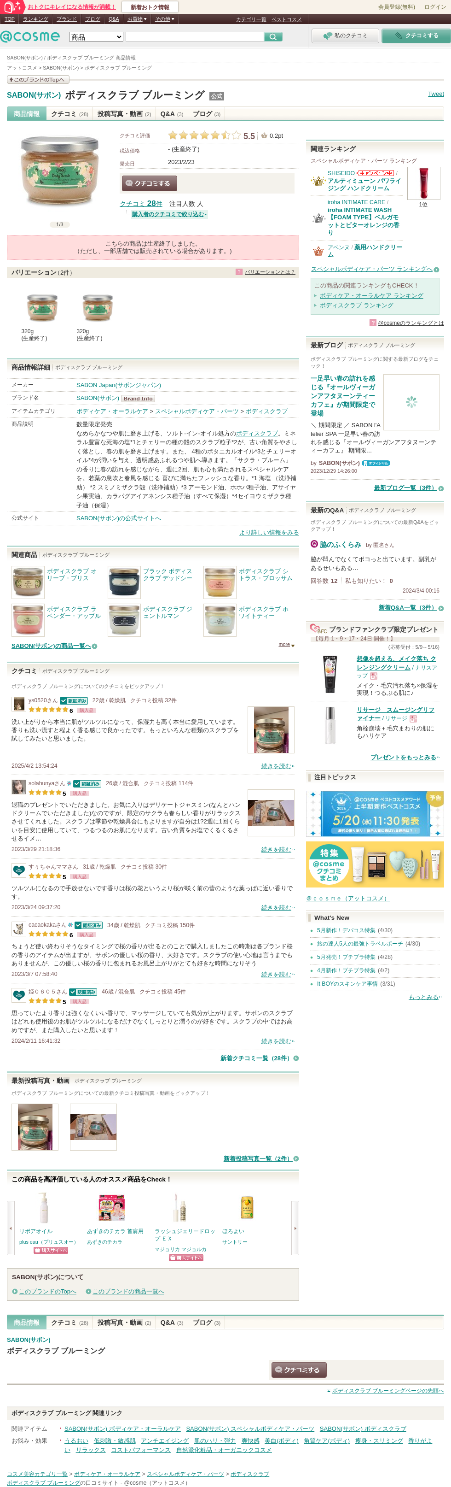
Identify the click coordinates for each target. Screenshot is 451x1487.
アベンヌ (339, 247)
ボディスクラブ (267, 411)
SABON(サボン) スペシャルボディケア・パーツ (250, 1428)
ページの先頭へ (388, 1390)
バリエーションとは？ (270, 272)
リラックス (91, 1449)
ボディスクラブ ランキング (356, 305)
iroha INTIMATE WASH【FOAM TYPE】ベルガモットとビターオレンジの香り (363, 221)
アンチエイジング (165, 1440)
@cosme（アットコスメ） (157, 1483)
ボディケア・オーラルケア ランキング (371, 295)
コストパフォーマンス (141, 1449)
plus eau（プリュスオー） (49, 1242)
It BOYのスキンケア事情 (347, 984)
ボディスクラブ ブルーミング (135, 95)
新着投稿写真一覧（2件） (258, 1158)
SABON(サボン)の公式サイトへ (118, 518)
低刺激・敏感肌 (115, 1440)
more (284, 644)
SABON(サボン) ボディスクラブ (363, 1428)
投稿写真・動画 (124, 114)
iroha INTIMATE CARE (356, 202)
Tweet (436, 93)
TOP (10, 19)
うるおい (76, 1440)
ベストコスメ (287, 19)
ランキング (35, 19)
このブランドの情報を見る (38, 79)
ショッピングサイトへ (51, 1250)
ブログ (92, 19)
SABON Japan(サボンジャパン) (118, 385)
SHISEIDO (341, 173)
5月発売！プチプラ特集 (346, 957)
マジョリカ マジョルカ (181, 1249)
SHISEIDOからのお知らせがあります (375, 173)
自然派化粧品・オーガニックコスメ (224, 1449)
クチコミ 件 (141, 203)
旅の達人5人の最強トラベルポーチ (360, 943)
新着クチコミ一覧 (256, 1058)
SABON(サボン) (34, 95)
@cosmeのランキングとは (411, 323)
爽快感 (251, 1440)
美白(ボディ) (282, 1440)
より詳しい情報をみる (269, 532)
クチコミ (69, 114)
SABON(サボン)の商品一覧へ (51, 645)
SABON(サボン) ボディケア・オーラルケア (122, 1428)
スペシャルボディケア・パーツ (197, 411)
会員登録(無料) (396, 7)
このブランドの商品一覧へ (128, 1291)
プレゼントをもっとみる (403, 757)
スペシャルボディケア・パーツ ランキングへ (372, 268)
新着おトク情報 (150, 7)
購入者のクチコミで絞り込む (168, 214)
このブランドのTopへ (47, 1291)
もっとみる (424, 996)
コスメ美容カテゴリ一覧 (37, 1474)
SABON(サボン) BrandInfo (141, 398)
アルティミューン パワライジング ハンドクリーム (364, 184)
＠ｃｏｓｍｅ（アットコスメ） (348, 898)
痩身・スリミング (379, 1440)
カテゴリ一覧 (251, 19)
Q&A (114, 19)
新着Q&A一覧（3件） (408, 607)
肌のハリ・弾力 (215, 1440)
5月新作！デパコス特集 (346, 930)
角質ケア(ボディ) (327, 1440)
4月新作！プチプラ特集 (346, 970)
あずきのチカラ (104, 1242)
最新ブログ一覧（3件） (405, 487)
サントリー (235, 1242)
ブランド (67, 19)
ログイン (435, 7)
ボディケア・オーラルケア (112, 411)
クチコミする (149, 183)
